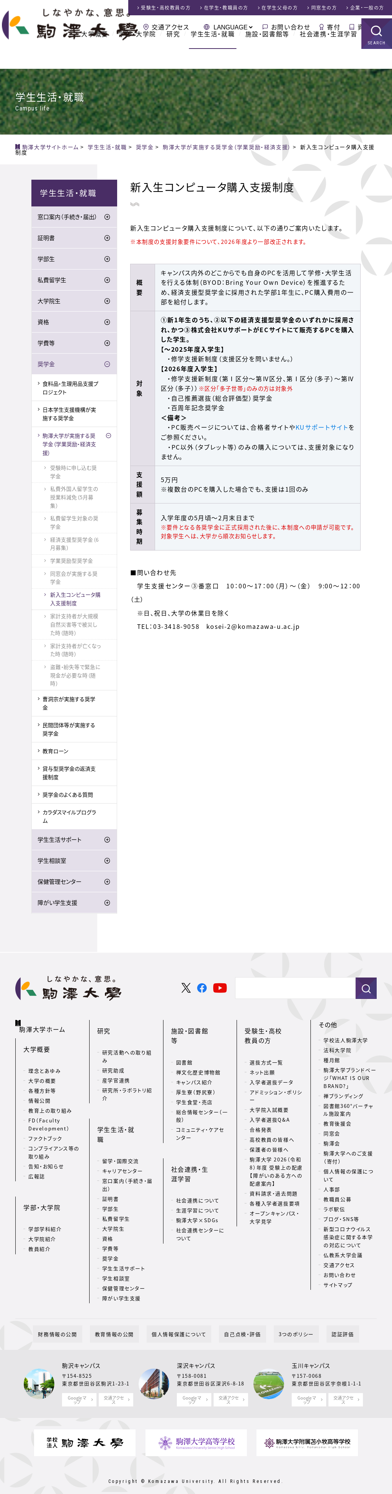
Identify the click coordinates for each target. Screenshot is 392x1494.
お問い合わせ (290, 26)
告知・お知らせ (46, 1158)
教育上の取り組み (50, 1102)
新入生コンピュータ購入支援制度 (75, 600)
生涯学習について (198, 1168)
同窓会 (331, 1135)
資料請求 (371, 26)
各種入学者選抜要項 (275, 1192)
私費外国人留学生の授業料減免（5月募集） (74, 499)
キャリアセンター (122, 1138)
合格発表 (261, 1119)
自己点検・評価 (237, 1322)
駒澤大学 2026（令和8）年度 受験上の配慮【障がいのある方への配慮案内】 (276, 1160)
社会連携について (198, 1158)
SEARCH (377, 62)
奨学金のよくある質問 (67, 796)
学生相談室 (52, 862)
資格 (43, 324)
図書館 (184, 1041)
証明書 (46, 239)
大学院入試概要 (269, 1099)
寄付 (333, 26)
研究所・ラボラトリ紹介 (127, 1083)
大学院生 (49, 303)
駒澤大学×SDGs (197, 1178)
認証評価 (318, 1322)
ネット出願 (262, 1061)
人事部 (331, 1191)
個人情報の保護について (348, 1177)
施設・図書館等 (267, 53)
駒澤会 (331, 1145)
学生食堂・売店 (194, 1081)
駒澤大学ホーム (46, 1024)
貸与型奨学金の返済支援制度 (69, 774)
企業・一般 (367, 7)
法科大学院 (337, 1051)
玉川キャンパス (311, 1353)
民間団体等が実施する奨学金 (68, 731)
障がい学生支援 (57, 904)
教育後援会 (337, 1125)
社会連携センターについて (200, 1192)
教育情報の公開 (129, 1322)
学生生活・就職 (213, 53)
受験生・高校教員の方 (273, 1031)
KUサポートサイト (322, 427)
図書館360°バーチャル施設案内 (348, 1111)
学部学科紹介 (45, 1209)
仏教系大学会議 (343, 1256)
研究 (173, 53)
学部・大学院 (137, 53)
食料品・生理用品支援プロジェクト (70, 389)
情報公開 (39, 1092)
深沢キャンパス (196, 1353)
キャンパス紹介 (194, 1061)
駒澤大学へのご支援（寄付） (348, 1159)
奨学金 (46, 366)
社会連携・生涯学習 (328, 53)
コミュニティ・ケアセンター (200, 1113)
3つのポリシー (281, 1322)
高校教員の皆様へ (272, 1129)
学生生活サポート (60, 841)
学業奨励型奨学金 (71, 562)
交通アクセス (170, 26)
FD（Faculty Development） (49, 1116)
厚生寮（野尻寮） (196, 1071)
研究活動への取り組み (127, 1045)
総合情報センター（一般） (202, 1095)
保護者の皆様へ (269, 1139)
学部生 (46, 261)
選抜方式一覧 (266, 1051)
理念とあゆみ (44, 1063)
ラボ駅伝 (334, 1211)
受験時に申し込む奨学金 (73, 473)
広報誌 (36, 1168)
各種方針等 (42, 1082)
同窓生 (324, 7)
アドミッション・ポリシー (276, 1085)
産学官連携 (116, 1069)
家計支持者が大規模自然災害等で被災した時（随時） (74, 626)
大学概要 (94, 53)
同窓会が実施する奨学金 (74, 579)
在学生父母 (279, 7)
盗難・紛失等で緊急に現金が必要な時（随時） (75, 676)
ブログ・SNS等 (341, 1220)
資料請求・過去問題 (273, 1182)
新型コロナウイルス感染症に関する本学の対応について (348, 1238)
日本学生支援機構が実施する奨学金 (69, 415)
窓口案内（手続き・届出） (68, 218)
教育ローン (55, 753)
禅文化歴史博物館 (198, 1051)
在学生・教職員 (226, 7)
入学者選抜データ (271, 1071)
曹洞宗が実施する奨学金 (68, 705)
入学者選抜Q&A (270, 1109)
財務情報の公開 (82, 1322)
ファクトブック (45, 1130)
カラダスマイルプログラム (69, 818)
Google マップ (77, 1387)
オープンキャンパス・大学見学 (274, 1206)
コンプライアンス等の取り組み (54, 1144)
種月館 (331, 1061)
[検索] (292, 990)
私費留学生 (52, 282)
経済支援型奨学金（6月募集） (74, 545)
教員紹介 (39, 1229)
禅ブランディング (343, 1097)
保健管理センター (60, 883)
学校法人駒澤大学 (345, 1041)
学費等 (46, 345)
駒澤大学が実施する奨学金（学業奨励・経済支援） (69, 445)
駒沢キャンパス (81, 1353)
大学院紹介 (42, 1219)
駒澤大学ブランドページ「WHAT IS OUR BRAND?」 (349, 1079)
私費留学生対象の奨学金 (74, 524)
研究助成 (113, 1059)
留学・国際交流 (120, 1128)
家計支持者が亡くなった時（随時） (75, 651)
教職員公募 (337, 1201)
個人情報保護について (184, 1322)
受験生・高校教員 (166, 7)
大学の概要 (42, 1073)
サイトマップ (338, 1286)
